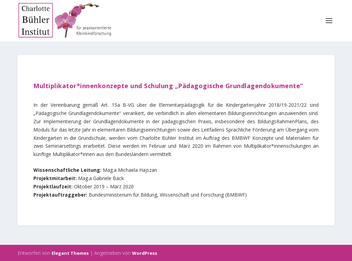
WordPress (144, 253)
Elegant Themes (70, 253)
